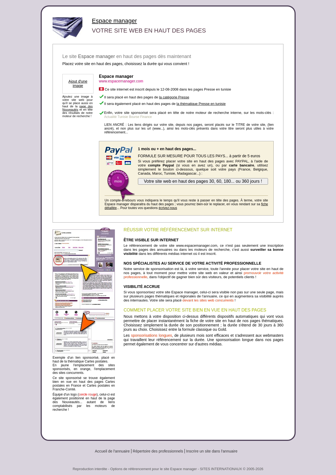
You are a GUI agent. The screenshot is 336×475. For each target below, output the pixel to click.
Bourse (134, 117)
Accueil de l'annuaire (112, 451)
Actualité (110, 117)
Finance (146, 117)
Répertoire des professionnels (158, 451)
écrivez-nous (168, 208)
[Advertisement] (203, 391)
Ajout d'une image (78, 83)
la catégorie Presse (174, 97)
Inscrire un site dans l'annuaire (211, 451)
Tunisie (123, 117)
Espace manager (114, 20)
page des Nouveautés (77, 108)
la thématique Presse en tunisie (200, 104)
